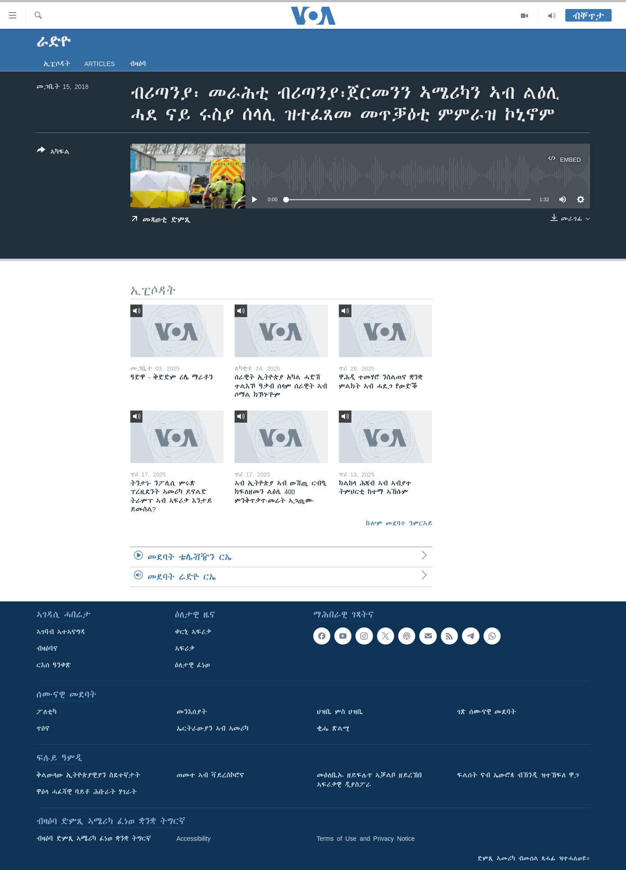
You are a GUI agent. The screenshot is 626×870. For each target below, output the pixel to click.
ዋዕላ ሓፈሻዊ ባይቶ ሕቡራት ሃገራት (86, 792)
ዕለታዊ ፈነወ (192, 665)
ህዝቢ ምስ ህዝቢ (340, 712)
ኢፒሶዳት (57, 64)
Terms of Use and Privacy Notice (366, 839)
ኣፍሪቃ (185, 649)
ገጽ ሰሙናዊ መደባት (486, 712)
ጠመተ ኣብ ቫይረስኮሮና (210, 775)
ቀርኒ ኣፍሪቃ (193, 632)
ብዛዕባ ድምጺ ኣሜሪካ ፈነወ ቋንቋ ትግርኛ (93, 839)
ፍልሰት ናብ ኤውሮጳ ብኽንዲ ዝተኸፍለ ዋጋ (518, 775)
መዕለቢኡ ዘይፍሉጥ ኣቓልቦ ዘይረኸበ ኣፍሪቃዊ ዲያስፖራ (369, 780)
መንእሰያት (192, 712)
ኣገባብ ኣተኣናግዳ (60, 632)
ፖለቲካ (46, 712)
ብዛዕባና (47, 649)
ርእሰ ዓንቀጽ (53, 665)
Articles (99, 64)
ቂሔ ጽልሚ (333, 728)
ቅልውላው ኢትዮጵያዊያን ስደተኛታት (88, 775)
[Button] (53, 153)
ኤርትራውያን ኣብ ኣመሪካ (213, 728)
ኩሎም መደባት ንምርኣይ (399, 523)
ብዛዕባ (137, 64)
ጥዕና (42, 728)
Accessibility (194, 839)
